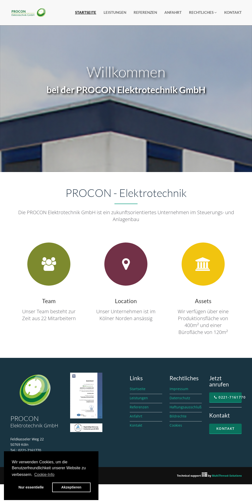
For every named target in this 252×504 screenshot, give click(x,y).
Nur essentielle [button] (31, 487)
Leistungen (115, 12)
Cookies (176, 425)
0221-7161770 (228, 397)
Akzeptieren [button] (71, 487)
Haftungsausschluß (186, 407)
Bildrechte (178, 416)
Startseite (85, 12)
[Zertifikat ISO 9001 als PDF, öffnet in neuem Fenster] (86, 395)
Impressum (179, 388)
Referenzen (145, 12)
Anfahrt (173, 12)
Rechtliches (203, 12)
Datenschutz (180, 398)
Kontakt (233, 12)
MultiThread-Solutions (227, 475)
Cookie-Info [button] (44, 474)
